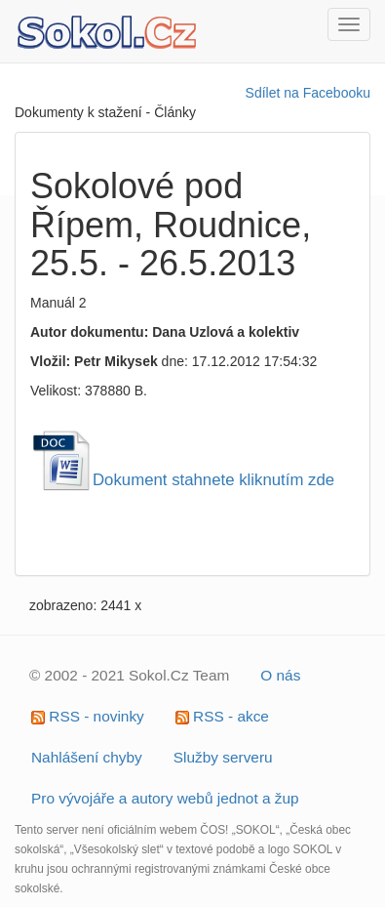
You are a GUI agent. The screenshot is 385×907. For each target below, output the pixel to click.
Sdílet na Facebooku (308, 93)
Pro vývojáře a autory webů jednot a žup (165, 798)
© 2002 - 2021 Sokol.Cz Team (129, 675)
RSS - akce (222, 716)
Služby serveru (223, 757)
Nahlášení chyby (86, 757)
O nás (280, 675)
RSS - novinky (87, 716)
